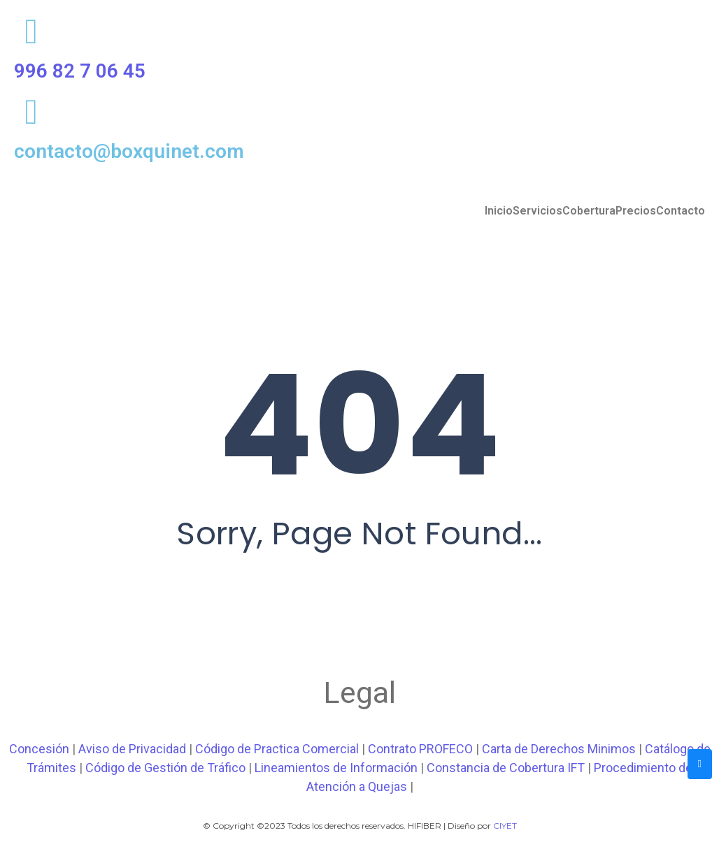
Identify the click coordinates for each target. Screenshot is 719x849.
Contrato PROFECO (420, 748)
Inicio (499, 210)
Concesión (39, 748)
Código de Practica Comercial (277, 748)
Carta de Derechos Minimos (559, 748)
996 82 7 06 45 (79, 70)
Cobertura (588, 210)
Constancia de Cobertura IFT (506, 767)
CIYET (505, 825)
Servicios (537, 210)
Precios (635, 210)
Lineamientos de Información (336, 767)
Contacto (680, 210)
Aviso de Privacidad (132, 748)
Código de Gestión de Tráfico (165, 767)
